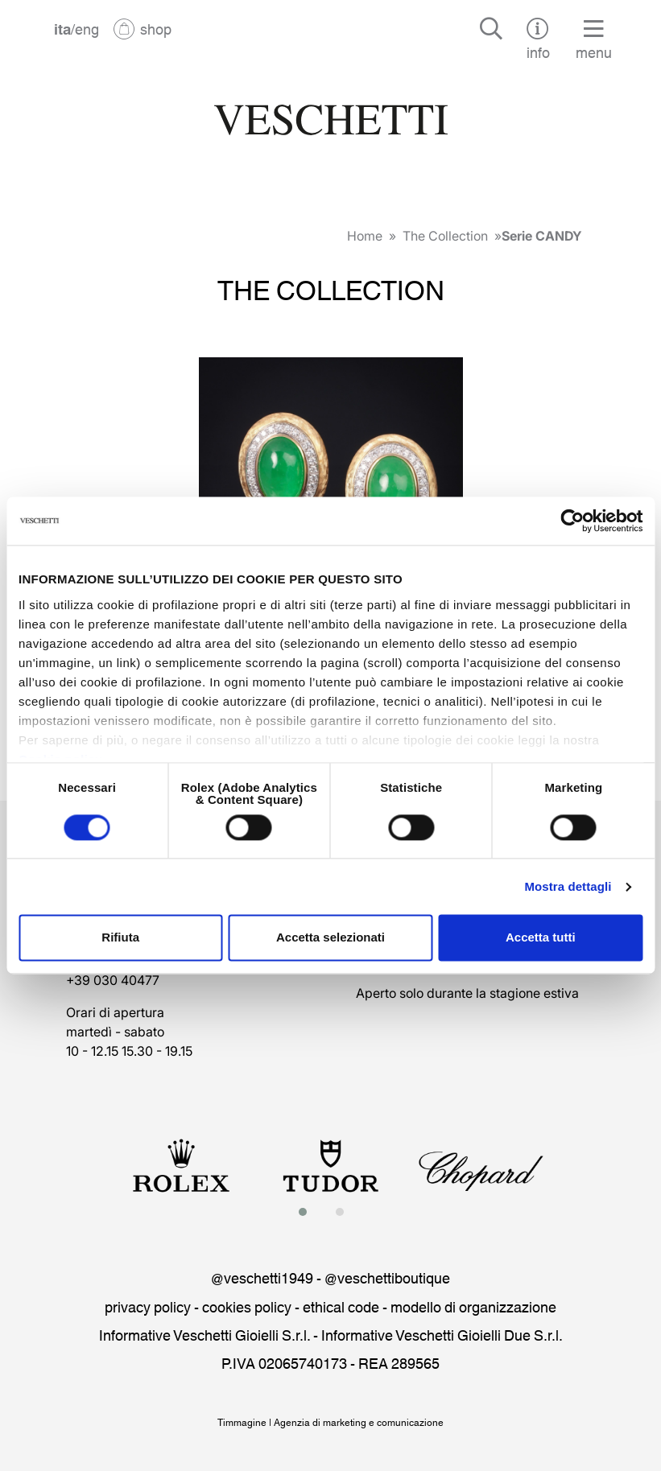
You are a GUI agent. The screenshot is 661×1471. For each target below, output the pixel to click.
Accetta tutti (541, 938)
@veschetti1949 (262, 1277)
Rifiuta (120, 938)
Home (364, 236)
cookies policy (246, 1306)
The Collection (445, 236)
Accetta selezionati (330, 938)
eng (87, 28)
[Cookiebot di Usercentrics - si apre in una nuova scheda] (572, 521)
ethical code (341, 1306)
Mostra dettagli (567, 886)
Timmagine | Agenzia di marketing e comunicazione (330, 1421)
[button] (307, 1212)
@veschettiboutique (387, 1277)
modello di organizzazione (473, 1306)
